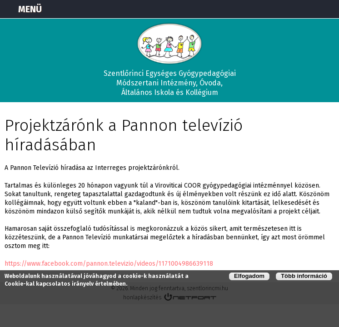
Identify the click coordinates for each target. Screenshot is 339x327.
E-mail (328, 9)
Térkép (283, 9)
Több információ (304, 275)
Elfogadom (249, 275)
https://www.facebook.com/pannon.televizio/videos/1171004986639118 (109, 264)
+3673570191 (305, 9)
